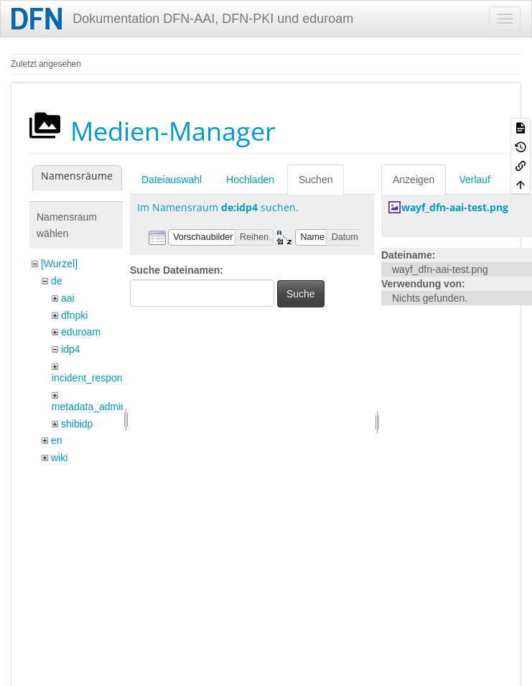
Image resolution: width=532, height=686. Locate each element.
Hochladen (250, 179)
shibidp (77, 424)
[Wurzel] (59, 263)
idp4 (70, 349)
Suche (300, 294)
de (56, 281)
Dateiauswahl (171, 179)
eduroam (81, 332)
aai (68, 298)
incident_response (93, 378)
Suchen (315, 179)
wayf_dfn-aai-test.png (454, 207)
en (56, 440)
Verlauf (474, 179)
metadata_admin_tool (100, 406)
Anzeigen (413, 179)
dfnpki (74, 315)
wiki (59, 457)
